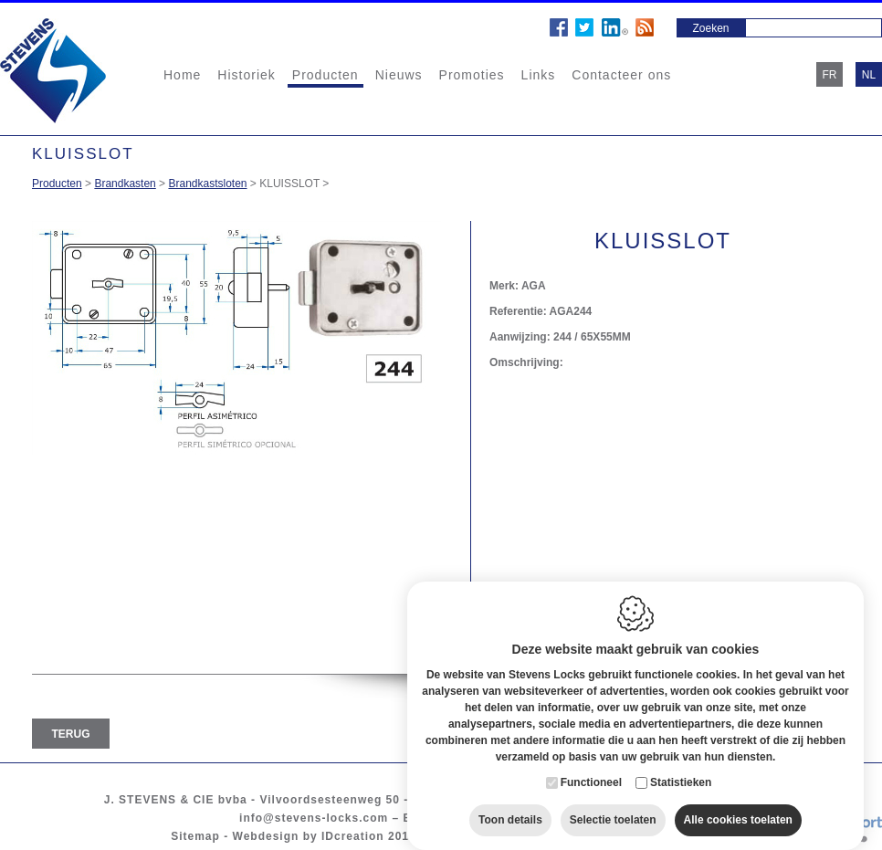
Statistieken (680, 771)
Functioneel (591, 771)
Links (538, 75)
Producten (325, 75)
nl (869, 74)
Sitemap (195, 836)
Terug (71, 734)
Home (182, 75)
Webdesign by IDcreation (308, 836)
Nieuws (399, 75)
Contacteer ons (621, 75)
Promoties (472, 75)
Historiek (246, 75)
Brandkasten (124, 183)
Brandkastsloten (207, 183)
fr (830, 74)
